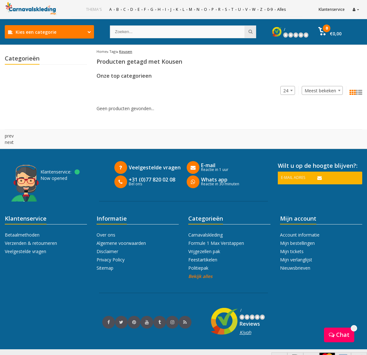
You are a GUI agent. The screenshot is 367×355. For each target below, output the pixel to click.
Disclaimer (107, 239)
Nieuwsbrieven (295, 255)
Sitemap (105, 255)
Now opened (53, 165)
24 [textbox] (285, 91)
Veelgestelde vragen (25, 239)
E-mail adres (293, 164)
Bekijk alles (200, 263)
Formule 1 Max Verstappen (216, 230)
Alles (281, 9)
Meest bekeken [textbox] (320, 91)
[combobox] (322, 90)
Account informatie (300, 222)
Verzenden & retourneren (31, 230)
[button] (335, 32)
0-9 (270, 9)
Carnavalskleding (205, 222)
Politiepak (198, 255)
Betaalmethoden (22, 222)
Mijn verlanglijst (296, 247)
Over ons (106, 222)
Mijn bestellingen (297, 230)
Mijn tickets (292, 239)
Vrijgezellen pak (204, 239)
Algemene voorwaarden (121, 230)
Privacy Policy (111, 247)
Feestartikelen (202, 247)
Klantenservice (332, 9)
